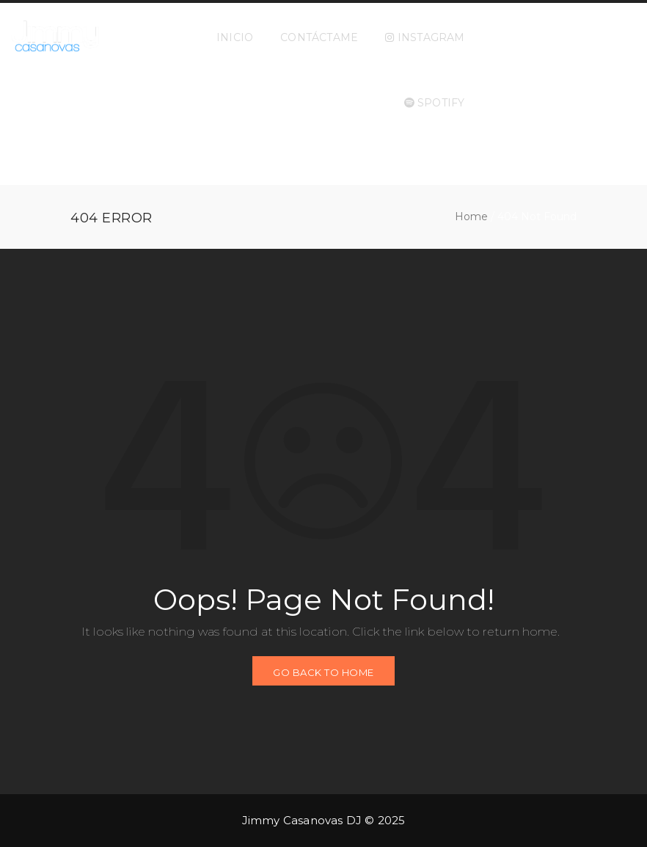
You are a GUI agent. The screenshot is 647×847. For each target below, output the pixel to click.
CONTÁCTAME (319, 37)
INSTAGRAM (424, 37)
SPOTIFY (434, 102)
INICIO (234, 37)
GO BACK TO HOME (323, 672)
